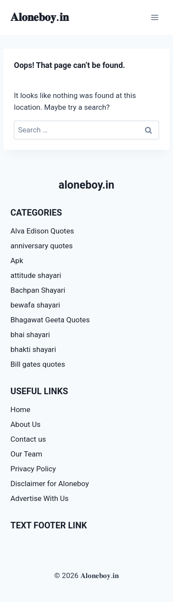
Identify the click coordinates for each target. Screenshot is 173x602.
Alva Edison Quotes (42, 231)
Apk (16, 260)
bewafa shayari (35, 305)
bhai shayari (30, 334)
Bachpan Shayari (37, 290)
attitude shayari (35, 275)
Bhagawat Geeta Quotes (50, 319)
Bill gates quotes (37, 364)
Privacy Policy (33, 468)
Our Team (26, 454)
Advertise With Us (39, 498)
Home (20, 409)
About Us (25, 424)
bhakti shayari (33, 349)
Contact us (28, 439)
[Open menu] (154, 17)
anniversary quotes (41, 245)
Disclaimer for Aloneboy (49, 483)
